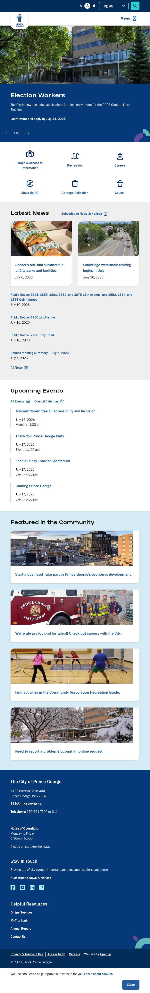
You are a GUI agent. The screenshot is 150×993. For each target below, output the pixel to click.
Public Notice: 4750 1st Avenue (33, 317)
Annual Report (21, 929)
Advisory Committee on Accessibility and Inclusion (55, 411)
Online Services (21, 912)
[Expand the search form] (135, 6)
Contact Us (18, 937)
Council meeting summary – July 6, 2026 (40, 353)
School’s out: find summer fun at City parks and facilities (39, 268)
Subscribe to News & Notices (84, 214)
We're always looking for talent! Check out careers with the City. (68, 633)
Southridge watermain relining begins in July (107, 268)
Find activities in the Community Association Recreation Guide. (67, 692)
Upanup (105, 954)
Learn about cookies (98, 974)
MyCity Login (20, 920)
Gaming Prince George (33, 486)
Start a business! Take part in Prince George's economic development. (73, 574)
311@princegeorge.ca (26, 803)
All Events (20, 401)
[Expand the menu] (128, 18)
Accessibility (56, 954)
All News (19, 368)
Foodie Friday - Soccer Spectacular (43, 461)
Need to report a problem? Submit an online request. (59, 751)
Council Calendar (49, 401)
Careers (74, 954)
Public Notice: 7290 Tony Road (32, 335)
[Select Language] (114, 6)
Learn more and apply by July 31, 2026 (38, 119)
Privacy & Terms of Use (27, 954)
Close (131, 985)
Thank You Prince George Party (40, 436)
